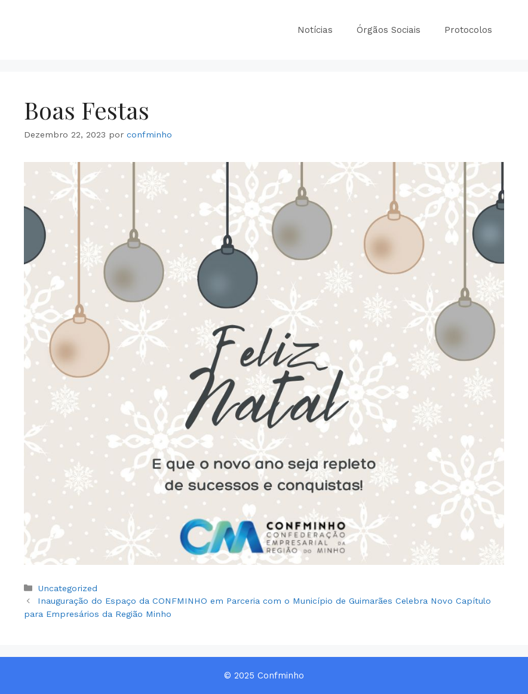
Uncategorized (67, 588)
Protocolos (468, 30)
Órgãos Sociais (388, 30)
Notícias (315, 30)
